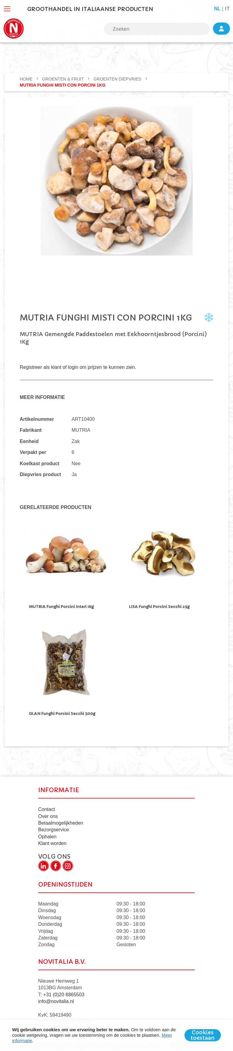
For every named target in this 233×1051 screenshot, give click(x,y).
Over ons (48, 814)
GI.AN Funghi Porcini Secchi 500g (62, 713)
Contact (46, 807)
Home (27, 79)
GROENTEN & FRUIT (63, 79)
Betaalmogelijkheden (60, 821)
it (227, 8)
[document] (116, 1035)
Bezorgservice (53, 828)
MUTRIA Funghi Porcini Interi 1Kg (62, 606)
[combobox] (157, 29)
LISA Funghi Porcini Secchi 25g (159, 606)
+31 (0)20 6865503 (64, 993)
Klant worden (52, 841)
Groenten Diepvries (118, 79)
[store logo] (13, 28)
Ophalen (47, 835)
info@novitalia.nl (56, 999)
